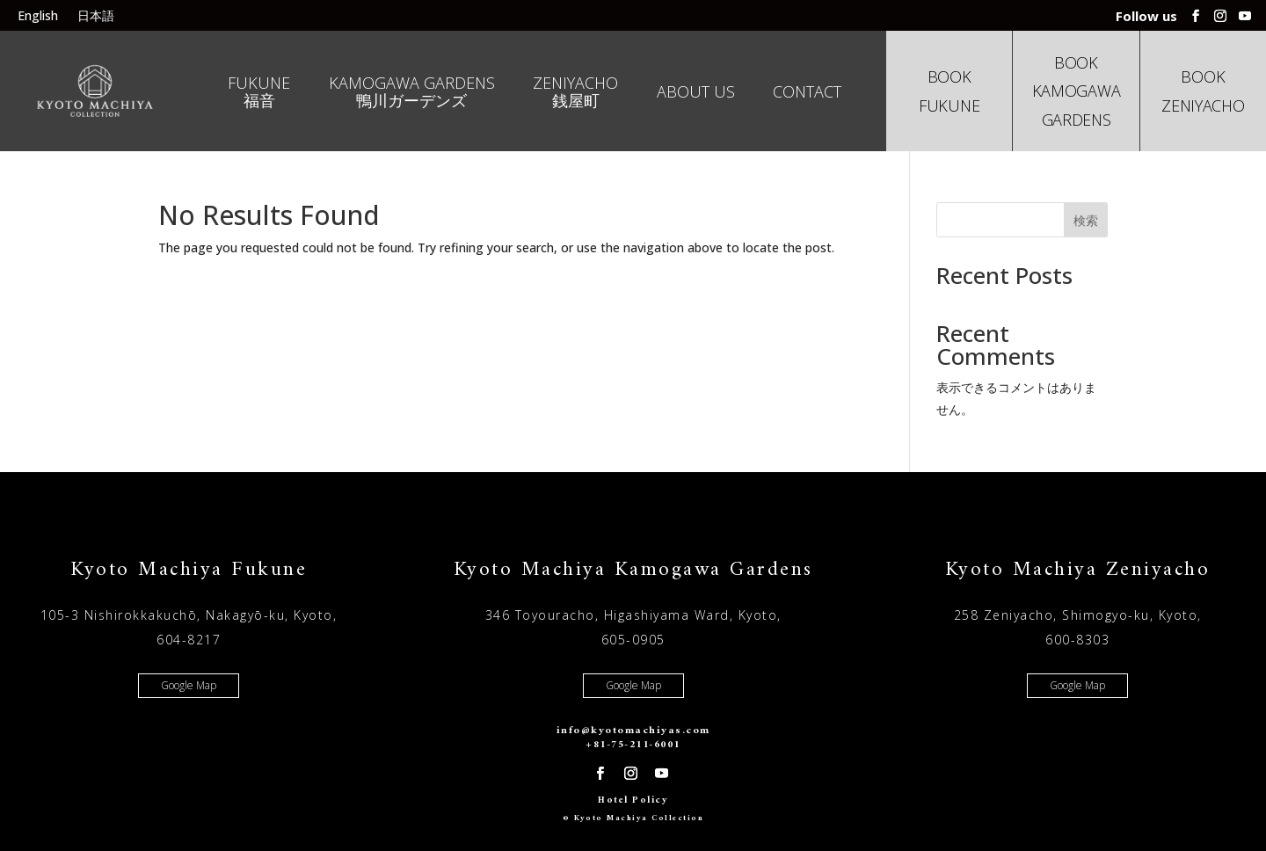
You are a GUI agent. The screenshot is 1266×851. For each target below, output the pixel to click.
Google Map (188, 685)
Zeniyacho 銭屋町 (575, 92)
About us (696, 92)
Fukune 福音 (259, 92)
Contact (807, 92)
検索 (1085, 220)
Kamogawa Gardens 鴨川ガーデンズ (412, 92)
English (38, 17)
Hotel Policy (633, 800)
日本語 (95, 17)
